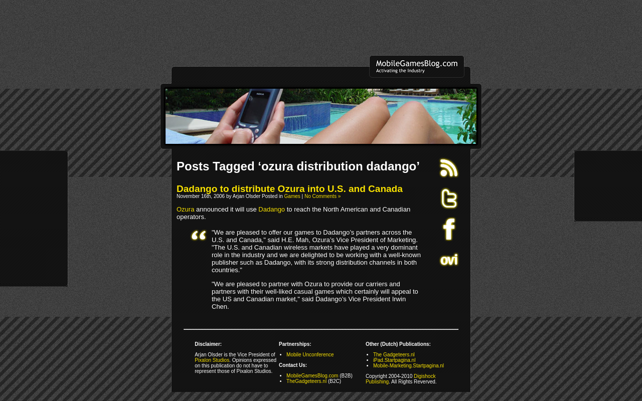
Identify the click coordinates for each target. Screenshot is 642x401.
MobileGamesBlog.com (312, 375)
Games (292, 196)
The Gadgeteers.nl (394, 354)
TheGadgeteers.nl (306, 381)
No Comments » (322, 196)
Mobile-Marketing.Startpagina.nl (408, 365)
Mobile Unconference (310, 354)
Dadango (271, 209)
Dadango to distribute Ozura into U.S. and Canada (290, 188)
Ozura (185, 209)
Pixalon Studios (212, 360)
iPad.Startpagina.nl (394, 360)
